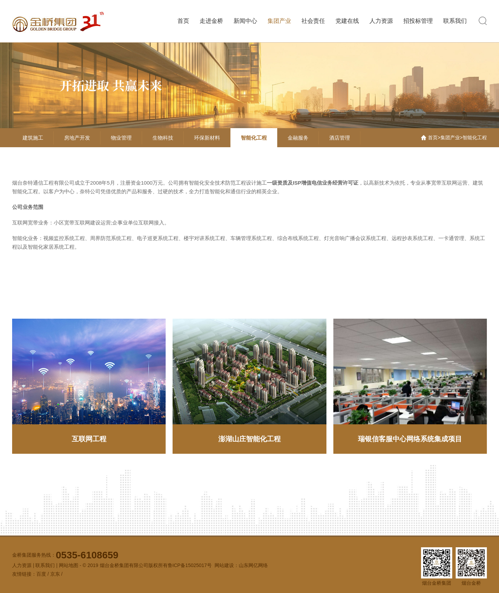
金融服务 (298, 138)
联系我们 (455, 21)
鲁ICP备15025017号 (190, 565)
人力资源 (381, 21)
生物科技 (162, 138)
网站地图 (68, 565)
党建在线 (347, 21)
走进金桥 (211, 21)
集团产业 (279, 21)
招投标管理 (418, 21)
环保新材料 (207, 138)
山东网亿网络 (253, 565)
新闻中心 (245, 21)
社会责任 (313, 21)
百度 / (43, 574)
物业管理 (121, 138)
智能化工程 (254, 138)
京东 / (56, 574)
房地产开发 (77, 138)
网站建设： (227, 565)
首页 (183, 21)
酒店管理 (339, 138)
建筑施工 (33, 138)
